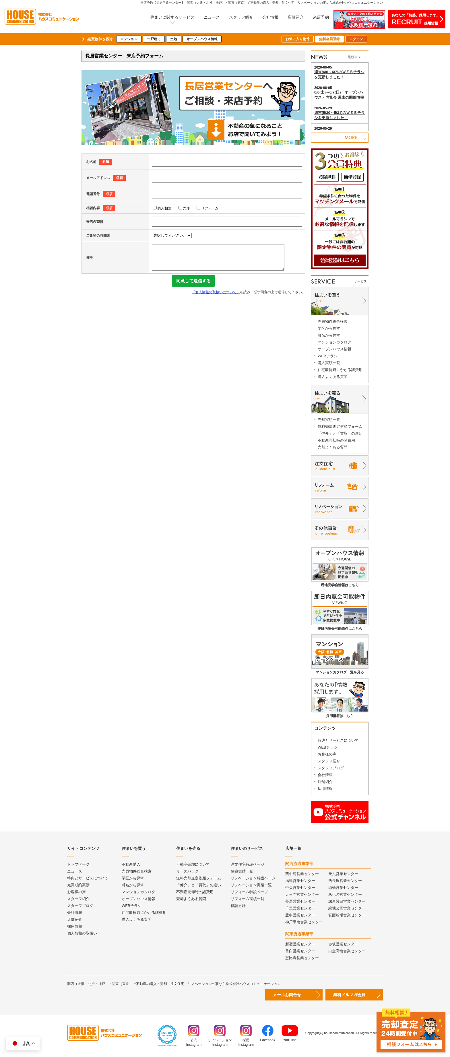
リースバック (187, 871)
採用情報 (325, 788)
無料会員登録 (329, 39)
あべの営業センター (345, 894)
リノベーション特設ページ (253, 878)
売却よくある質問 (333, 447)
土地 (173, 39)
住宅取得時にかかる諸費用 (340, 370)
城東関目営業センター (347, 901)
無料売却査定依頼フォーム (340, 426)
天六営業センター (343, 874)
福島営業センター (300, 881)
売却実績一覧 (329, 419)
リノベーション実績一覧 (251, 885)
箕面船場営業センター (347, 915)
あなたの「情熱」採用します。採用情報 (415, 19)
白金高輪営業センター (347, 951)
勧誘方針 (238, 905)
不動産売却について (193, 864)
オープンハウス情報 (202, 39)
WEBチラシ (328, 356)
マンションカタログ (334, 342)
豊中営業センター (300, 915)
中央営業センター (300, 887)
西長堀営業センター (345, 881)
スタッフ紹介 (241, 17)
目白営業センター (300, 951)
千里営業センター (300, 908)
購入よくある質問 (333, 376)
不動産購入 (131, 864)
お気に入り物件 (298, 39)
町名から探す (329, 335)
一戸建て (154, 39)
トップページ (78, 864)
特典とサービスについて (338, 740)
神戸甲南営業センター (304, 922)
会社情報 (270, 17)
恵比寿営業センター (302, 958)
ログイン (356, 39)
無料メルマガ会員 (349, 994)
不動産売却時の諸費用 (336, 440)
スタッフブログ (331, 768)
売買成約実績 (78, 885)
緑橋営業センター (343, 887)
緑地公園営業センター (347, 908)
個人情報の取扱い (82, 933)
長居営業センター (300, 901)
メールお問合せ (287, 994)
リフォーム (207, 208)
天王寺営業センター (302, 894)
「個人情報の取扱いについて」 (216, 292)
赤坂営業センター (343, 944)
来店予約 (321, 17)
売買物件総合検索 (333, 321)
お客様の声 (327, 754)
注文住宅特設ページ (247, 864)
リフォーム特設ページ (249, 892)
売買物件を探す (100, 39)
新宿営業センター (300, 944)
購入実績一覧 (329, 363)
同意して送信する (193, 280)
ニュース (212, 17)
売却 (184, 208)
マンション (128, 39)
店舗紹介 (296, 17)
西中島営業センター (302, 874)
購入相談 (162, 208)
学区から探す (329, 328)
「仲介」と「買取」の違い (340, 433)
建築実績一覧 (242, 871)
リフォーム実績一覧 (247, 899)
